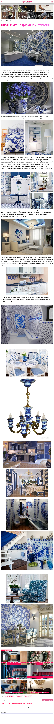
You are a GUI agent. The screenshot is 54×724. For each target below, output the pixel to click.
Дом (8, 21)
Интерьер (12, 21)
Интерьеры (19, 696)
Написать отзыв (47, 700)
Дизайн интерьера (9, 696)
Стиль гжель (28, 696)
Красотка (3, 21)
